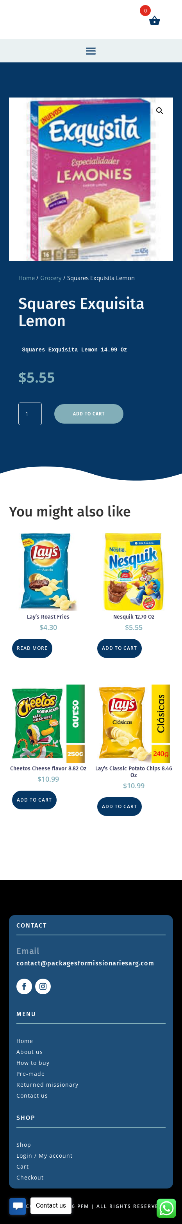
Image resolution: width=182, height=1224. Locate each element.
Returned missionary (47, 1084)
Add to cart (89, 414)
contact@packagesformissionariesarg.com (85, 963)
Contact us (32, 1095)
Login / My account (44, 1155)
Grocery (51, 278)
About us (29, 1051)
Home (26, 278)
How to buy (33, 1062)
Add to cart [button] (119, 648)
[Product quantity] (30, 414)
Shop (23, 1144)
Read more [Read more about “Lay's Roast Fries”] (32, 648)
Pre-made (30, 1073)
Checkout (30, 1177)
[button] (160, 111)
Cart (22, 1166)
